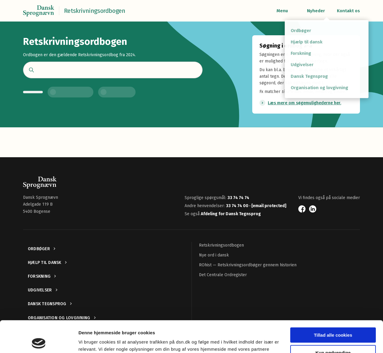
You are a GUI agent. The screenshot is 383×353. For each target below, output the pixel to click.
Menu (282, 10)
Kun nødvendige (333, 320)
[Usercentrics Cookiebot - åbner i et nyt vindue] (39, 341)
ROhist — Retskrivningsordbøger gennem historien (248, 265)
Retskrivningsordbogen (221, 245)
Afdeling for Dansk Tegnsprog (231, 213)
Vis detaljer (90, 341)
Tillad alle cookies (333, 303)
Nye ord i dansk (214, 255)
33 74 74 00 (237, 205)
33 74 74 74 (238, 197)
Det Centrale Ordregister (223, 274)
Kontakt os (348, 10)
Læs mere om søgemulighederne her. (304, 103)
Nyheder (316, 10)
